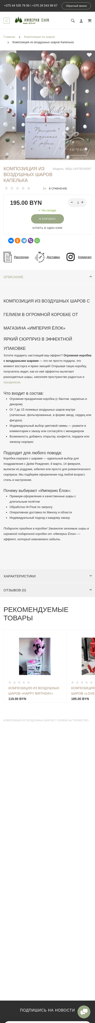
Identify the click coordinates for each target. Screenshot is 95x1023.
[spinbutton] (77, 202)
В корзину (47, 218)
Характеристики (48, 576)
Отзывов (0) (48, 590)
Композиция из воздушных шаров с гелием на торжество (46, 720)
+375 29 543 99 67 (44, 5)
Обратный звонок (76, 5)
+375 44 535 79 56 (16, 5)
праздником (12, 382)
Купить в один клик (47, 228)
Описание (48, 277)
